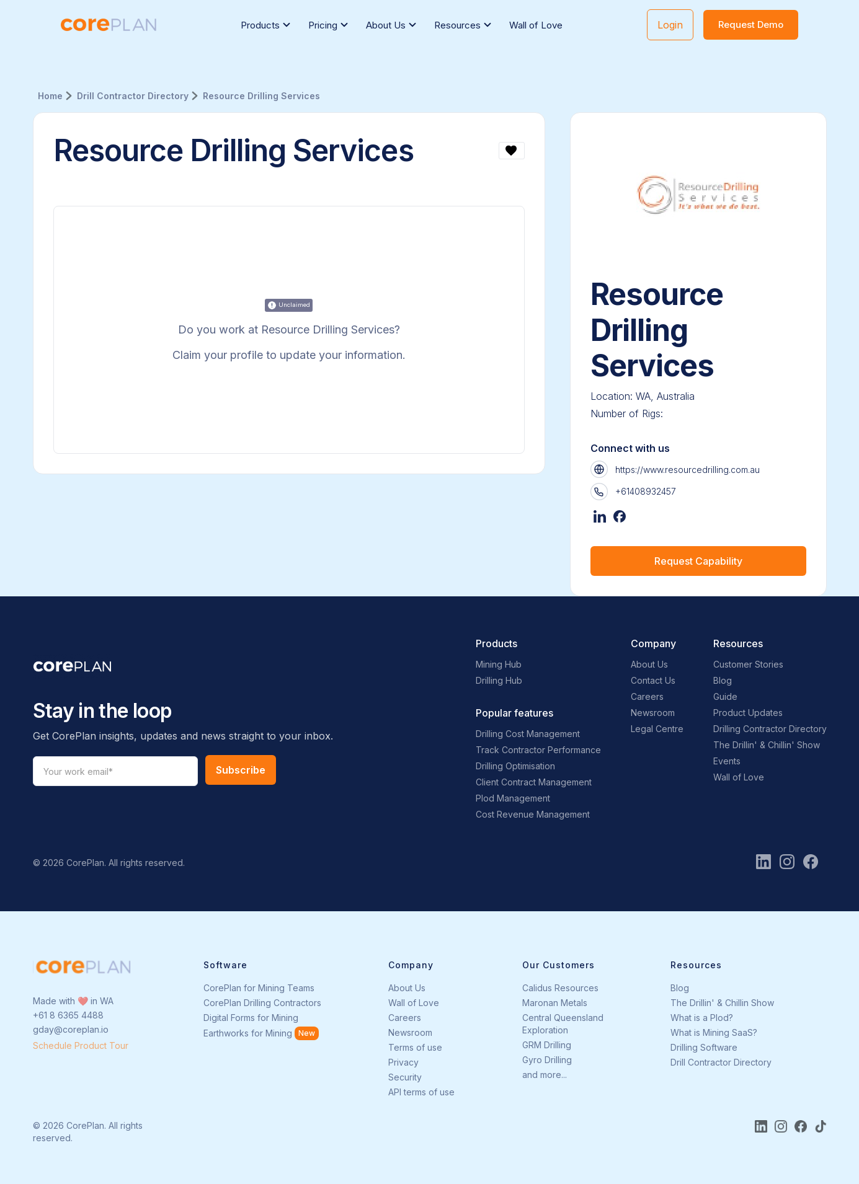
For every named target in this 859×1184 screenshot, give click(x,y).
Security (405, 1077)
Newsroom (653, 712)
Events (727, 761)
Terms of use (415, 1047)
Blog (722, 680)
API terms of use (421, 1092)
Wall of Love (536, 25)
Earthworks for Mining (247, 1033)
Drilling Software (703, 1047)
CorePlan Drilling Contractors (262, 1002)
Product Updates (748, 712)
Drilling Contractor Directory (770, 728)
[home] (108, 25)
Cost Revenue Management (533, 814)
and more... (544, 1074)
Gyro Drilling (547, 1059)
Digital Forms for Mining (250, 1017)
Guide (725, 696)
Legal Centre (657, 728)
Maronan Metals (554, 1002)
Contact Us (653, 680)
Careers (647, 696)
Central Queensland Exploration (562, 1023)
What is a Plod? (701, 1017)
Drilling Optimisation (515, 766)
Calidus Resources (560, 988)
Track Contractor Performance (538, 749)
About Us (649, 664)
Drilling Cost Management (528, 733)
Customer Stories (748, 664)
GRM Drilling (546, 1045)
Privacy (403, 1062)
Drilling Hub (499, 680)
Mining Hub (499, 664)
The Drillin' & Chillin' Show (766, 745)
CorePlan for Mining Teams (258, 988)
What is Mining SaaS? (713, 1032)
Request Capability (698, 561)
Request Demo (750, 24)
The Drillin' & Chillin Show (722, 1002)
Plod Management (513, 798)
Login (670, 25)
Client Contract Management (534, 782)
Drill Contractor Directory (721, 1062)
